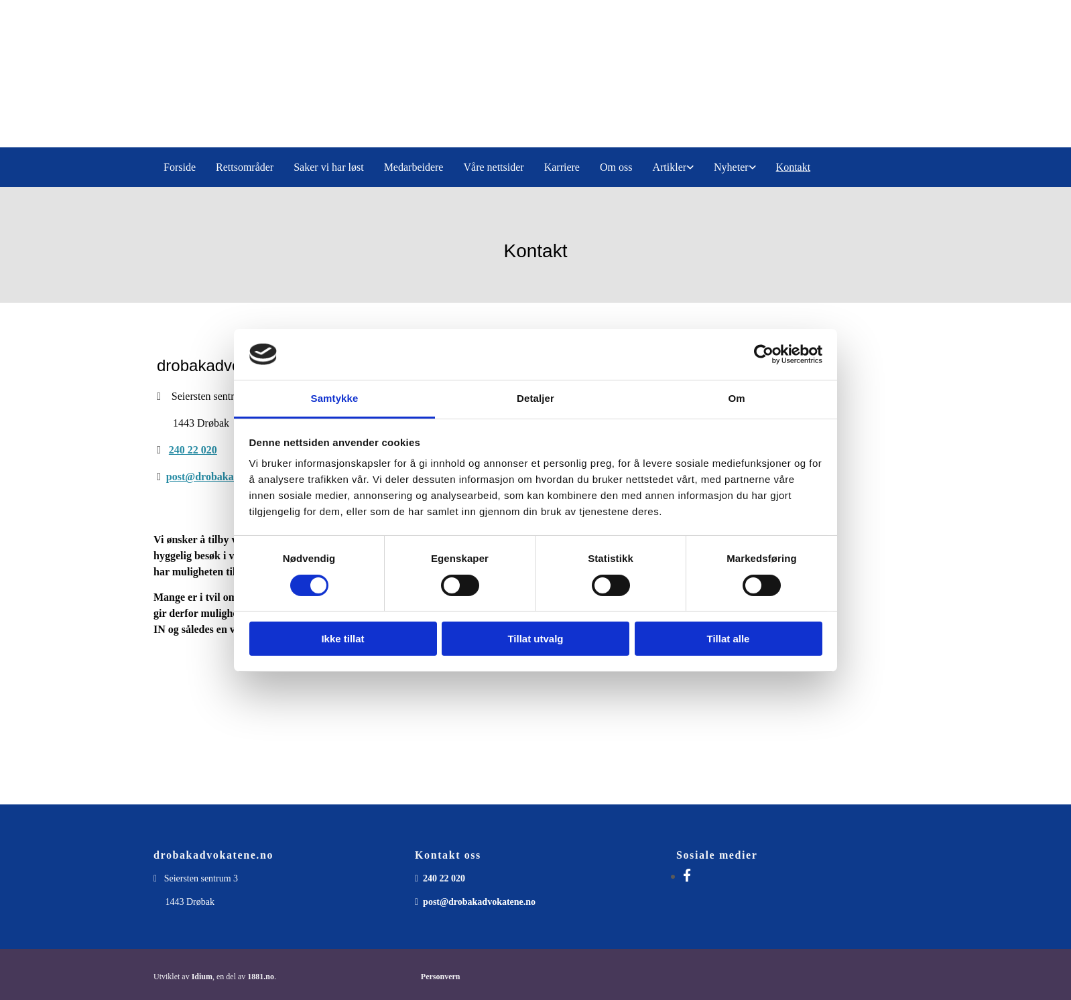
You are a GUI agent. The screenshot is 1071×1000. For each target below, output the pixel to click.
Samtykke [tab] (335, 398)
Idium (202, 976)
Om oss (616, 167)
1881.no (260, 976)
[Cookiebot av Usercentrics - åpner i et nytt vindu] (763, 354)
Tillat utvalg (535, 638)
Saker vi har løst (328, 167)
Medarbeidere (414, 167)
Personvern (440, 976)
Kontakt (793, 167)
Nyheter (731, 167)
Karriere (562, 167)
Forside (180, 167)
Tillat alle (728, 638)
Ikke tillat (342, 638)
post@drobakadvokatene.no (230, 476)
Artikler (669, 167)
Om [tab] (736, 398)
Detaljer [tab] (535, 398)
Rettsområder (244, 167)
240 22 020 (193, 449)
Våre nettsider (493, 167)
